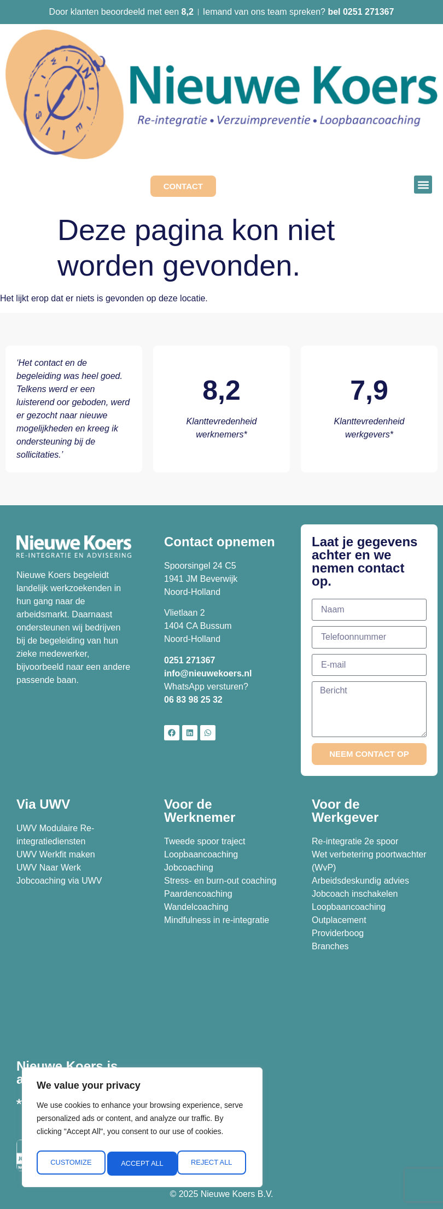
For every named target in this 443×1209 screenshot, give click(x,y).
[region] (142, 1129)
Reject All (141, 1163)
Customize (70, 1163)
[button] (423, 185)
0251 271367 (189, 660)
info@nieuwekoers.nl (208, 673)
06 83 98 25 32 (194, 699)
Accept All (213, 1163)
